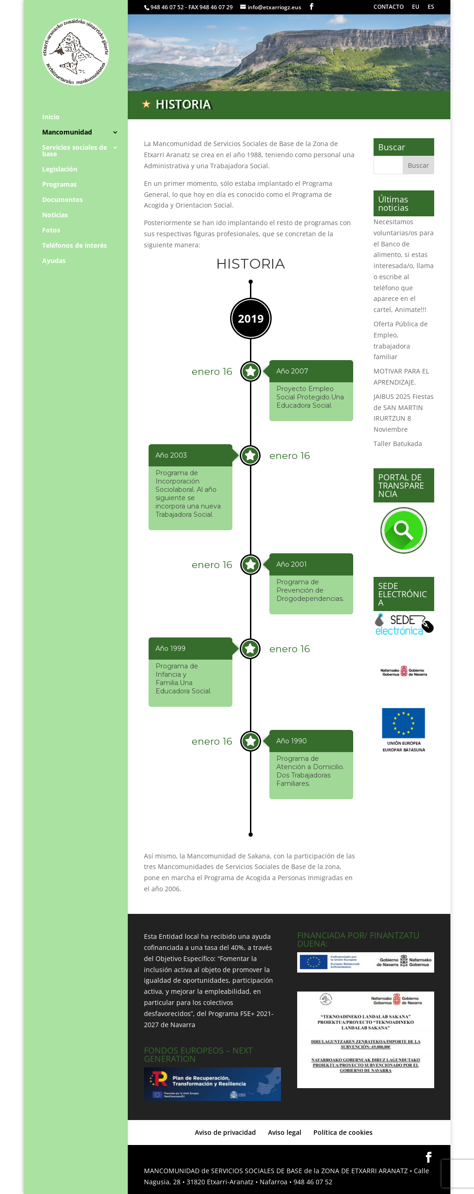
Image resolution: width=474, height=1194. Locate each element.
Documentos (62, 200)
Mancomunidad (67, 132)
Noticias (55, 215)
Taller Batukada (398, 443)
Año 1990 (291, 741)
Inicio (51, 117)
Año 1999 (171, 648)
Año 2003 (171, 455)
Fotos (51, 230)
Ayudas (54, 261)
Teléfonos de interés (74, 246)
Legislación (59, 169)
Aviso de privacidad (225, 1132)
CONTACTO (389, 7)
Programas (59, 185)
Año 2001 (291, 564)
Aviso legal (284, 1132)
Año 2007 (292, 371)
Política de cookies (343, 1132)
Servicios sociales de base (74, 151)
